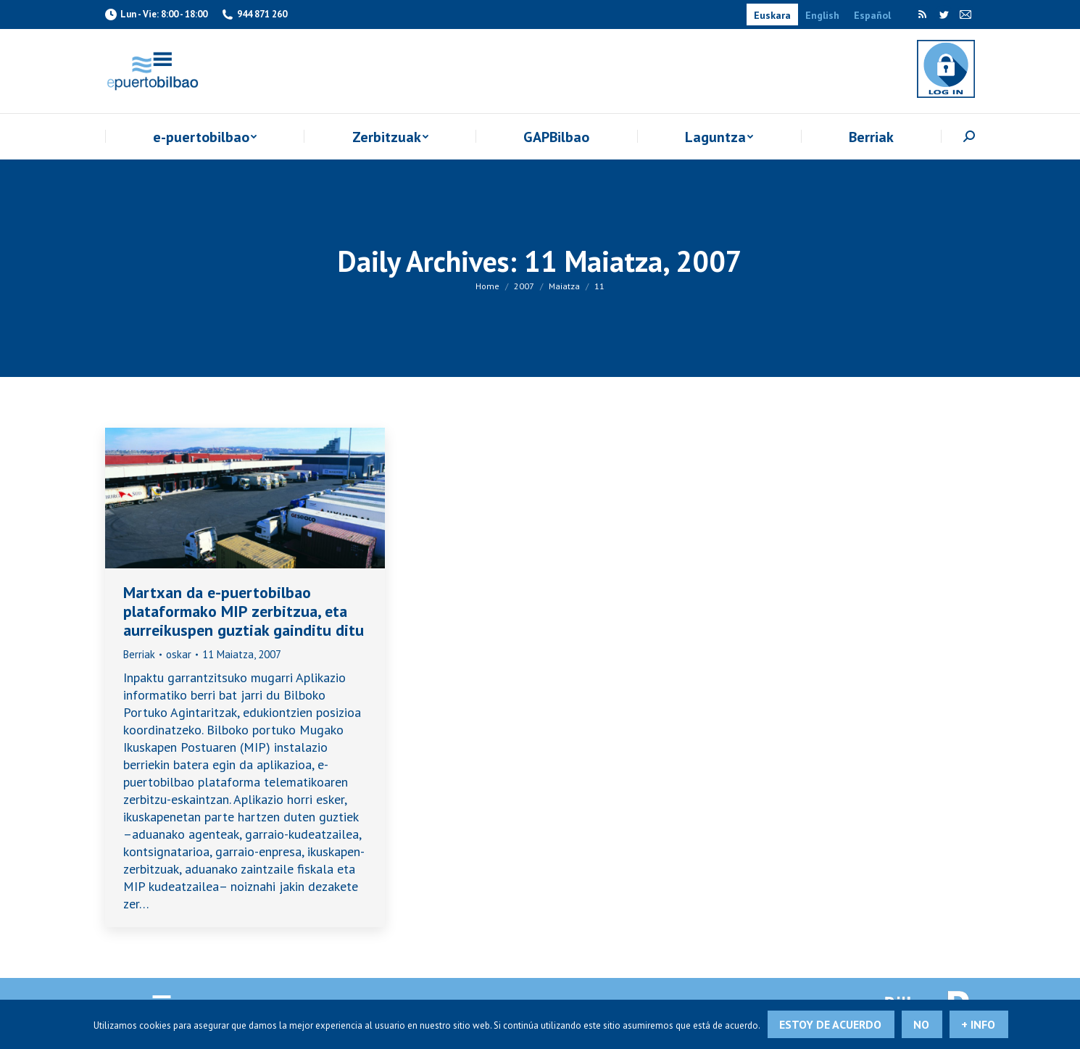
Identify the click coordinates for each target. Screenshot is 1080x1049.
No (921, 1024)
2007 (524, 286)
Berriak (139, 654)
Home (487, 286)
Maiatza (564, 286)
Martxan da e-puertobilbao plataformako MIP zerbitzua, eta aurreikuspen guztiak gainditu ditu (243, 611)
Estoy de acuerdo (830, 1024)
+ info (978, 1024)
